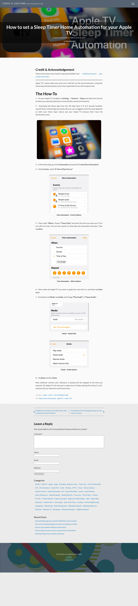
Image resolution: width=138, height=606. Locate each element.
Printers (95, 497)
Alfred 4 (38, 487)
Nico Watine (70, 41)
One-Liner (77, 497)
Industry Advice (89, 490)
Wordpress (57, 512)
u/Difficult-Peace (88, 74)
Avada (56, 487)
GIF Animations (44, 490)
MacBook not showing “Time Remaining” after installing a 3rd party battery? (51, 412)
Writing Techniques (68, 512)
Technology (58, 505)
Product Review (47, 501)
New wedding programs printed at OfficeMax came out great (56, 523)
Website (37, 470)
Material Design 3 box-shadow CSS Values (49, 536)
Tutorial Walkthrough (61, 395)
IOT (70, 398)
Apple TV (60, 398)
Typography (39, 508)
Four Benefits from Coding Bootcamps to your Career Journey (86, 412)
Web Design (49, 508)
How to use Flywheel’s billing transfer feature (50, 530)
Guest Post (55, 490)
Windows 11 (47, 512)
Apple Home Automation (47, 398)
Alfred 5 (44, 487)
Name (36, 455)
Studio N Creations (14, 4)
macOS (80, 494)
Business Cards (72, 487)
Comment (38, 434)
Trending (80, 505)
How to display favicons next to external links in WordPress (55, 533)
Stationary (38, 505)
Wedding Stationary (90, 508)
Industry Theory (40, 494)
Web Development (60, 508)
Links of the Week (71, 494)
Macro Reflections (41, 497)
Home (69, 559)
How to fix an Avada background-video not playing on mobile (56, 526)
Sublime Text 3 (48, 505)
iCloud (80, 490)
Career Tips (83, 487)
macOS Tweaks (89, 494)
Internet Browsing (53, 494)
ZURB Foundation (82, 512)
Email (36, 462)
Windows (38, 512)
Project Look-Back (60, 501)
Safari (88, 501)
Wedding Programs (75, 508)
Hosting (68, 490)
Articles (69, 562)
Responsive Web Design (76, 501)
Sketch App (95, 501)
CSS (36, 490)
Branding (62, 487)
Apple (45, 395)
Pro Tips (38, 501)
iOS (62, 494)
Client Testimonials (94, 487)
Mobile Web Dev (67, 497)
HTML (74, 490)
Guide (50, 395)
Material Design (54, 497)
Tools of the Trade (70, 505)
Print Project (86, 497)
